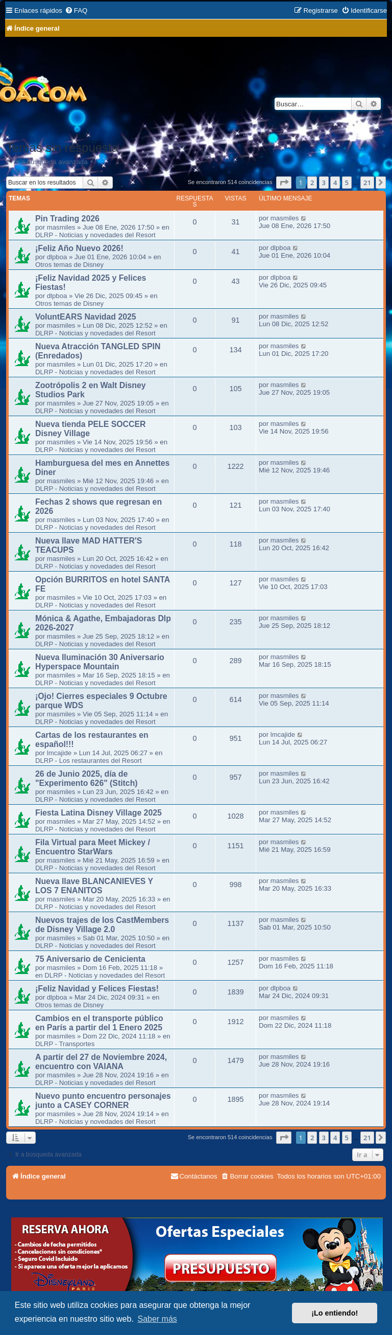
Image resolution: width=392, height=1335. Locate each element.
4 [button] (335, 182)
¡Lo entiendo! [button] (334, 1313)
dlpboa (57, 257)
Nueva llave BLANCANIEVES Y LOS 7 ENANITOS (94, 886)
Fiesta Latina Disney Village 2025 (98, 812)
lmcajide (59, 753)
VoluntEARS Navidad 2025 (85, 316)
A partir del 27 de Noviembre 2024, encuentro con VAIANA (101, 1062)
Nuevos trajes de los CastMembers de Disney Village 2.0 (102, 925)
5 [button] (347, 182)
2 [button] (312, 182)
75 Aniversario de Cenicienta (90, 959)
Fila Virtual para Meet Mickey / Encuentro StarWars (92, 847)
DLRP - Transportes (64, 1044)
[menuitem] (76, 10)
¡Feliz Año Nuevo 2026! (79, 248)
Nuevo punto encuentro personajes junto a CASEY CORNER (103, 1101)
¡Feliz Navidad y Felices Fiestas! (97, 988)
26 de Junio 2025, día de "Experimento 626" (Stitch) (86, 778)
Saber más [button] (157, 1319)
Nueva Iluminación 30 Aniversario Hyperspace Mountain (99, 662)
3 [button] (324, 182)
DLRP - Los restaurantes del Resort (88, 760)
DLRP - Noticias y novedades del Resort (95, 235)
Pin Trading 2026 (67, 218)
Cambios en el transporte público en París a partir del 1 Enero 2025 (99, 1023)
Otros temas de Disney (69, 264)
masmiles (61, 227)
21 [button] (367, 182)
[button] (283, 182)
